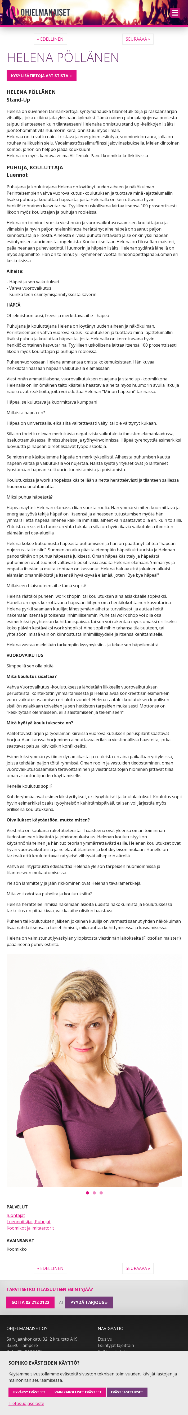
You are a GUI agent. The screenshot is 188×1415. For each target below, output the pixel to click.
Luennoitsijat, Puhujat (29, 1222)
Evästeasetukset (127, 1392)
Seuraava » (138, 39)
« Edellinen (50, 39)
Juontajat (16, 1215)
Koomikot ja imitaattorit (30, 1228)
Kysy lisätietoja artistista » (41, 75)
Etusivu (105, 1339)
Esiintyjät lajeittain (116, 1345)
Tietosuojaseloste (26, 1403)
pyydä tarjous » (89, 1302)
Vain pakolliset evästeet (78, 1392)
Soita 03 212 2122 (30, 1302)
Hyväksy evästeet (29, 1392)
